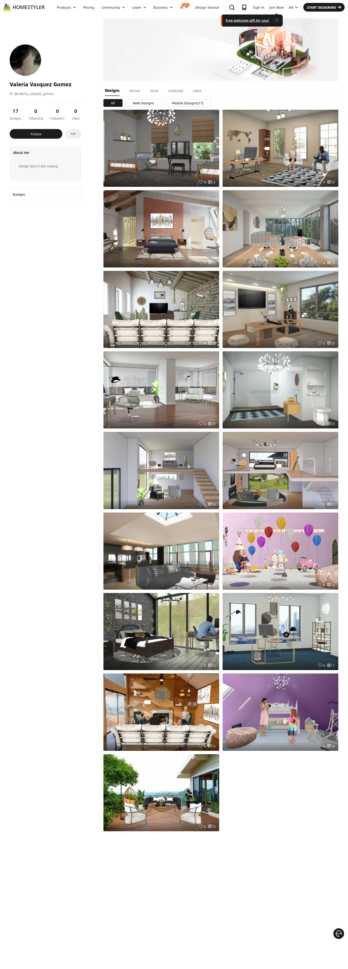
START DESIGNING (324, 7)
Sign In (258, 7)
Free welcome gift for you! (247, 20)
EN (293, 7)
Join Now (276, 7)
